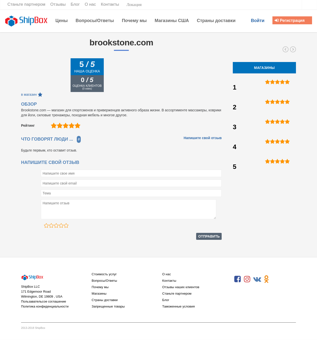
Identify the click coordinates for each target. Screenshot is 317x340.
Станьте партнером (176, 293)
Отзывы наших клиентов (180, 287)
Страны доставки (105, 300)
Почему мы (100, 287)
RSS (276, 279)
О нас (166, 274)
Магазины (99, 293)
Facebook (237, 279)
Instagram (247, 279)
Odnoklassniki (266, 279)
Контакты (169, 280)
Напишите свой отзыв (203, 138)
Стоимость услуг (104, 274)
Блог (165, 300)
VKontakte (257, 279)
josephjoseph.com (286, 49)
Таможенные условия (178, 306)
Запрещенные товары (108, 306)
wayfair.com (293, 49)
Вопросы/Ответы (104, 280)
